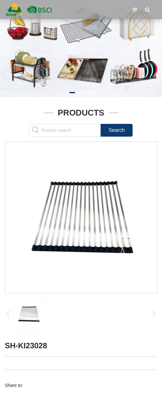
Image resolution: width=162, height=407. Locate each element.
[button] (72, 92)
